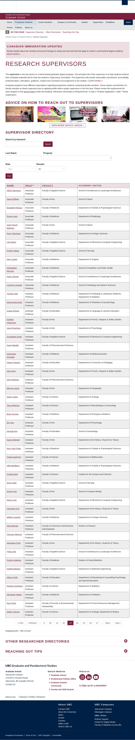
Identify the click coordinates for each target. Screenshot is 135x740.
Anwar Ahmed (13, 311)
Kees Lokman (13, 276)
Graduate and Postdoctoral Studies (67, 666)
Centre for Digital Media (105, 722)
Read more (13, 54)
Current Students (45, 22)
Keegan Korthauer (15, 586)
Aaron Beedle (13, 345)
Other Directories (53, 32)
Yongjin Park (12, 294)
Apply (128, 22)
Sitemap (23, 697)
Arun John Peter (14, 448)
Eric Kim (10, 423)
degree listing (29, 91)
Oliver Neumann (14, 190)
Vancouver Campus (103, 709)
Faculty (47, 185)
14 (78, 622)
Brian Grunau (12, 414)
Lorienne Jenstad (14, 285)
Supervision (98, 22)
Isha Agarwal (12, 526)
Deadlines (110, 22)
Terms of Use (31, 735)
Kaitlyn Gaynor (13, 612)
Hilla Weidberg (13, 466)
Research (41, 697)
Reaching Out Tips (71, 32)
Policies (18, 27)
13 (71, 622)
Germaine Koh (13, 508)
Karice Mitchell (13, 440)
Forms (10, 27)
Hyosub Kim (12, 431)
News (60, 715)
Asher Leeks (12, 397)
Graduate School (11, 37)
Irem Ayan (11, 371)
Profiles (31, 697)
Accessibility (56, 735)
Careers (61, 720)
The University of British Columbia (12, 6)
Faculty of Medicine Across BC (108, 725)
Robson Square (101, 719)
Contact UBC (64, 709)
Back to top (12, 697)
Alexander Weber (14, 594)
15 (85, 622)
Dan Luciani (12, 259)
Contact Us (10, 684)
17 (98, 622)
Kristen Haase (13, 251)
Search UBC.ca (65, 726)
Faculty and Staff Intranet (62, 689)
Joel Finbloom (13, 380)
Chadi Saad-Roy (14, 457)
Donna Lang (12, 216)
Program (47, 153)
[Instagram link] (82, 677)
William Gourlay (14, 517)
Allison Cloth (12, 577)
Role (8, 164)
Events (61, 718)
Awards (84, 22)
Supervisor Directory (35, 32)
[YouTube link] (96, 677)
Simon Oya (11, 500)
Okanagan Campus (103, 712)
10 (51, 622)
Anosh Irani (12, 491)
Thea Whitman (13, 405)
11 (58, 622)
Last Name (11, 153)
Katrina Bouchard (14, 302)
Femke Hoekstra (14, 560)
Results (40, 164)
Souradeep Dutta (14, 337)
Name (10, 185)
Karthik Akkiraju (13, 569)
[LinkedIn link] (89, 677)
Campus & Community (66, 22)
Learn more (94, 81)
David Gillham (13, 199)
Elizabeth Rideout (14, 208)
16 (92, 622)
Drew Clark (11, 483)
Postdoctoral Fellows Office (63, 679)
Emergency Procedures (14, 735)
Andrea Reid (12, 474)
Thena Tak (11, 551)
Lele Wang (11, 242)
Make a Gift (63, 723)
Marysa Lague (13, 388)
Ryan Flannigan (14, 233)
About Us (28, 27)
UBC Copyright (44, 735)
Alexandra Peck (14, 543)
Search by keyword (15, 139)
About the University (67, 712)
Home (9, 22)
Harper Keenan (13, 362)
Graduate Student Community (59, 684)
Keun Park (11, 603)
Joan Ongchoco (14, 328)
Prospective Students (23, 22)
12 (65, 622)
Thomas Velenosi (14, 534)
